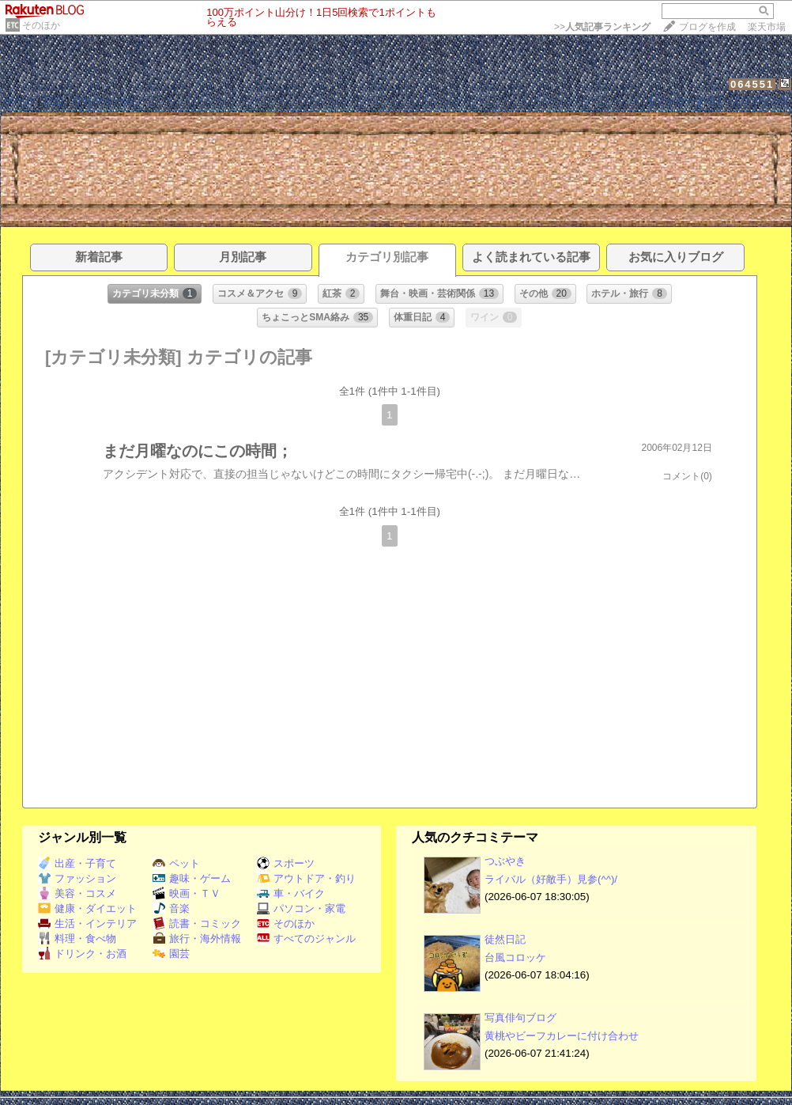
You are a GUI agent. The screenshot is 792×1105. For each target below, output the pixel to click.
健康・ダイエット (87, 908)
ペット (176, 863)
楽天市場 (767, 26)
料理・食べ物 (77, 938)
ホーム (19, 101)
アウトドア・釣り (306, 878)
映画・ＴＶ (187, 893)
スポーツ (286, 863)
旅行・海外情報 (197, 938)
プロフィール (103, 101)
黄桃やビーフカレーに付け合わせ (562, 1036)
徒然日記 (505, 939)
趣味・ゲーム (192, 878)
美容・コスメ (77, 893)
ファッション (77, 878)
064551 (752, 84)
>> (602, 26)
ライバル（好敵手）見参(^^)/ (551, 879)
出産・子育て (77, 863)
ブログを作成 (707, 26)
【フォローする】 (685, 101)
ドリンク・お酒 (82, 953)
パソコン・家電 (301, 908)
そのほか (41, 25)
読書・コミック (197, 923)
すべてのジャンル (306, 938)
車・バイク (291, 893)
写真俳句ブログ (520, 1018)
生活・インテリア (87, 923)
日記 (53, 101)
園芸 (171, 953)
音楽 (171, 908)
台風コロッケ (515, 957)
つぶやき (505, 861)
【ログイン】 (760, 101)
